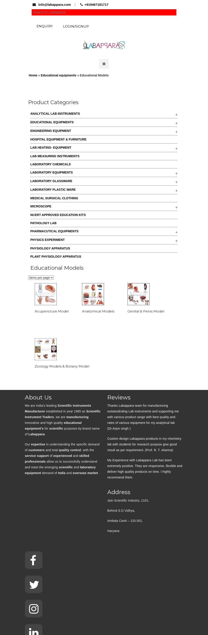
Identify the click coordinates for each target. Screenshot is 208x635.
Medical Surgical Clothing (54, 198)
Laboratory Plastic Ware (53, 189)
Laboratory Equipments (51, 172)
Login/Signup (76, 26)
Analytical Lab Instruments (55, 113)
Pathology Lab (43, 223)
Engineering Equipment (50, 131)
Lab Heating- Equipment (50, 147)
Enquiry (44, 26)
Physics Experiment (47, 240)
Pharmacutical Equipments (54, 231)
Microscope (40, 206)
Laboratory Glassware (51, 181)
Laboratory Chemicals (50, 164)
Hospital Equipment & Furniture (58, 139)
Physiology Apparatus (50, 248)
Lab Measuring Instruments (54, 156)
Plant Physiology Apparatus (55, 256)
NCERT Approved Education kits (58, 215)
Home (33, 75)
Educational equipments (58, 75)
